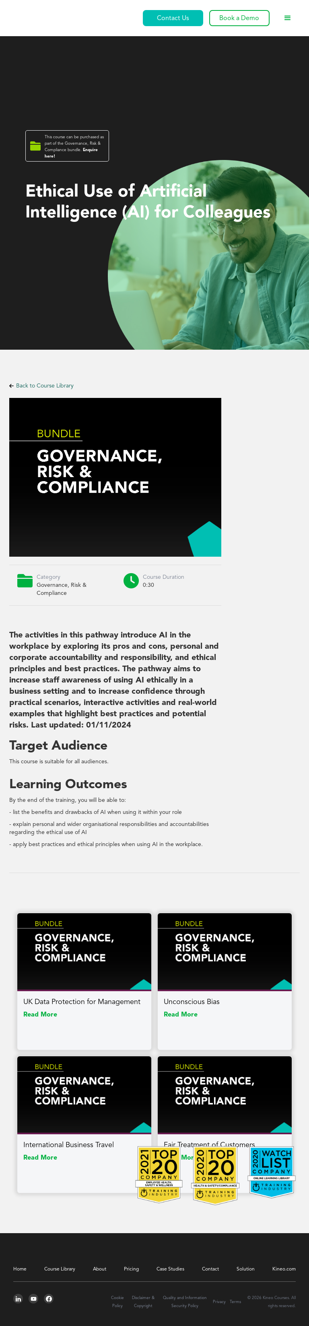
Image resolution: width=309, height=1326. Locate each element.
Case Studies (170, 1269)
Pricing (131, 1269)
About (99, 1269)
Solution (246, 1269)
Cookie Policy (117, 1302)
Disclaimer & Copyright (143, 1302)
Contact (210, 1269)
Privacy (219, 1302)
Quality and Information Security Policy (185, 1302)
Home (20, 1269)
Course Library (59, 1269)
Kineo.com (284, 1269)
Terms (235, 1302)
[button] (288, 18)
